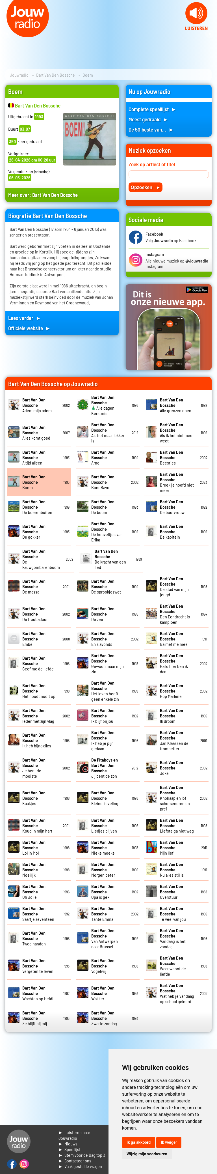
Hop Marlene (171, 691)
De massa (33, 586)
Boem (33, 482)
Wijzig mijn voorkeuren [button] (147, 1154)
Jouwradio (19, 75)
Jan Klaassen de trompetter (174, 740)
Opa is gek (102, 891)
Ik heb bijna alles (36, 740)
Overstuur (171, 891)
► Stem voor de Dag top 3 (81, 1155)
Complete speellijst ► (152, 109)
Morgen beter (103, 869)
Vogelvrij (102, 966)
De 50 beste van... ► (151, 129)
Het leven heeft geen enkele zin (105, 691)
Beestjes (171, 457)
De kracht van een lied (110, 559)
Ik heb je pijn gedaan (102, 740)
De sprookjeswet (106, 586)
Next (209, 33)
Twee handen (34, 938)
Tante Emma (102, 914)
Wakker (102, 993)
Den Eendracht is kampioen (175, 614)
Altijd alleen (33, 457)
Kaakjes (33, 798)
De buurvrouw (172, 507)
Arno (102, 457)
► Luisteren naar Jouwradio (74, 1135)
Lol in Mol (33, 847)
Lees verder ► (24, 318)
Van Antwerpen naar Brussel (104, 938)
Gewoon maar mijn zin (107, 663)
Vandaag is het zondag (173, 938)
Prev (7, 33)
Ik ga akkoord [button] (139, 1142)
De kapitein (171, 531)
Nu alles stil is (172, 869)
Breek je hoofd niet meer (177, 482)
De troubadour (35, 614)
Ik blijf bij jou (102, 716)
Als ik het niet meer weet (177, 432)
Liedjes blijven (104, 825)
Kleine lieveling (104, 798)
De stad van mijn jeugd (174, 586)
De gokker (33, 531)
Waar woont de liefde (173, 966)
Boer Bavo (102, 482)
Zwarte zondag (104, 1018)
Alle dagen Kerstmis (102, 405)
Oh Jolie (33, 891)
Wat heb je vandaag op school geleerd (177, 993)
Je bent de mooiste (33, 768)
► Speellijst (69, 1149)
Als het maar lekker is (107, 432)
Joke (171, 768)
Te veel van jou (173, 914)
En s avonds (102, 639)
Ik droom (171, 716)
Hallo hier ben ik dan (174, 663)
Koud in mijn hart (37, 825)
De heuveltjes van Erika (107, 531)
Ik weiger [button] (169, 1142)
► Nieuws (68, 1143)
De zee (102, 614)
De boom (102, 507)
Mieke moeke (103, 847)
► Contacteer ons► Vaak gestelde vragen (80, 1163)
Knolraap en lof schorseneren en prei (175, 797)
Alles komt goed (36, 432)
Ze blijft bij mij (34, 1018)
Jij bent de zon (104, 768)
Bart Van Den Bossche (55, 75)
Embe (33, 639)
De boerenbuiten (37, 507)
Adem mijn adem (37, 405)
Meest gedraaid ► (148, 119)
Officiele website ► (29, 328)
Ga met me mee (174, 639)
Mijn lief (171, 847)
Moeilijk (33, 869)
